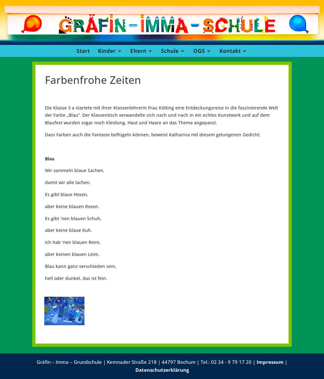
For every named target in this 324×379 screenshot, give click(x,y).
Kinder (107, 50)
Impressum (270, 362)
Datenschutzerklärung (162, 370)
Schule (170, 50)
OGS (199, 50)
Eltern (138, 50)
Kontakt (230, 50)
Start (83, 50)
